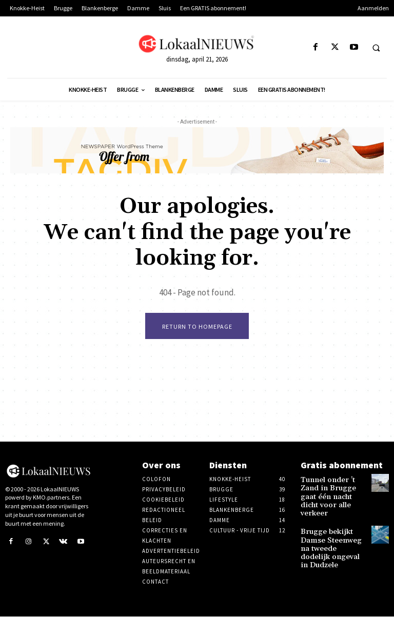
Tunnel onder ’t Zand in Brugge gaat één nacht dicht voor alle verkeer (331, 490)
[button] (376, 48)
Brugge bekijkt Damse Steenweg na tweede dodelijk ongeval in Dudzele (333, 528)
